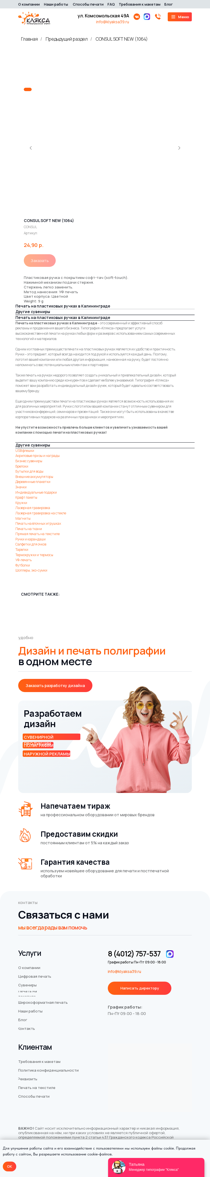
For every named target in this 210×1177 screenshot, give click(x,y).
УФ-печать (23, 560)
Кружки (21, 502)
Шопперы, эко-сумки (31, 570)
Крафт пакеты (26, 497)
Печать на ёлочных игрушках (38, 523)
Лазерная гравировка (32, 507)
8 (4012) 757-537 (134, 954)
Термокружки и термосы (34, 554)
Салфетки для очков (30, 544)
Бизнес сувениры (28, 461)
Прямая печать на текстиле (37, 533)
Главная (29, 39)
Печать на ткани (28, 528)
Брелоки (21, 466)
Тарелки (21, 549)
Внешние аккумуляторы (34, 476)
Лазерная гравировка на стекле (40, 513)
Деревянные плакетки (32, 481)
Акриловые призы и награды (37, 455)
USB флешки (24, 450)
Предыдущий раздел (67, 39)
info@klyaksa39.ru (112, 21)
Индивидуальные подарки (36, 492)
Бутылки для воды (29, 471)
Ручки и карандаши (30, 539)
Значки (21, 487)
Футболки (22, 565)
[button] (55, 685)
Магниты (23, 518)
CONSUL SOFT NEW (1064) (122, 39)
